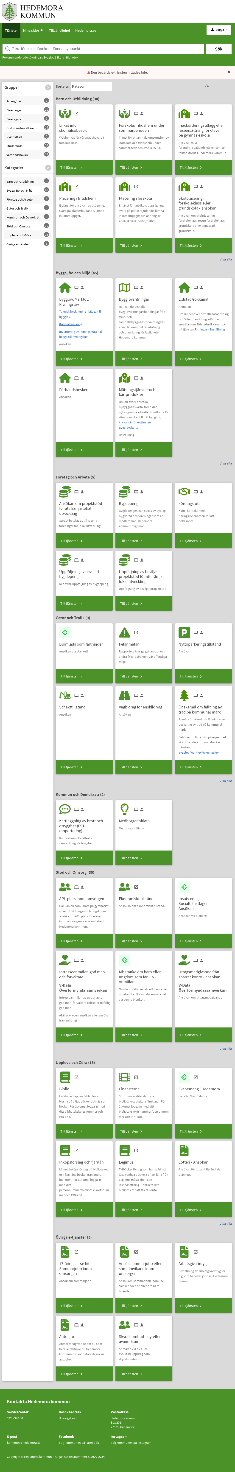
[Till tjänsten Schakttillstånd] (74, 705)
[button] (48, 87)
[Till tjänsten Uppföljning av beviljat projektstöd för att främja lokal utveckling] (144, 575)
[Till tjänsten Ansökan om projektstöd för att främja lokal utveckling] (84, 507)
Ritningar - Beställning (210, 329)
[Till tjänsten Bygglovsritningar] (136, 297)
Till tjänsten (69, 167)
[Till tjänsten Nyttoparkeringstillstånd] (201, 642)
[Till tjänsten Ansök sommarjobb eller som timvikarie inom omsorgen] (144, 1267)
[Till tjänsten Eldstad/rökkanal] (195, 297)
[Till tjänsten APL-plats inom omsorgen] (83, 897)
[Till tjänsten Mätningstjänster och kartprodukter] (144, 390)
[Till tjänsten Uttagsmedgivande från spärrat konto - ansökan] (204, 972)
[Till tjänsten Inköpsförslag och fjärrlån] (83, 1160)
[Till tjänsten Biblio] (66, 1087)
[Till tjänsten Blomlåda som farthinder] (82, 642)
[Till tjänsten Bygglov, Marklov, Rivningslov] (84, 300)
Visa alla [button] (226, 259)
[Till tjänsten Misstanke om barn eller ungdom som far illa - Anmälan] (144, 975)
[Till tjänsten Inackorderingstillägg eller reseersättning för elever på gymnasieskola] (204, 128)
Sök (218, 49)
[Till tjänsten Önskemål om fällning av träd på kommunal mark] (204, 707)
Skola (60, 57)
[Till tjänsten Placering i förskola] (137, 196)
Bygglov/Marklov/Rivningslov (199, 752)
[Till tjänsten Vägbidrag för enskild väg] (142, 705)
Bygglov (48, 57)
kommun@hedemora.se (23, 1443)
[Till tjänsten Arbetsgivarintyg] (194, 1262)
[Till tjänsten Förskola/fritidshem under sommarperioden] (144, 126)
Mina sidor (33, 30)
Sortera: (62, 86)
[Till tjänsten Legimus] (128, 1160)
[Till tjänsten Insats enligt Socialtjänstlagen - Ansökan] (204, 902)
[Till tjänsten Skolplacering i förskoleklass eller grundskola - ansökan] (204, 201)
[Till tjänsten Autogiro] (68, 1335)
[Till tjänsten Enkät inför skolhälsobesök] (84, 126)
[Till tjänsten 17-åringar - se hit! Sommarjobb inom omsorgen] (84, 1267)
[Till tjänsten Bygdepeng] (130, 502)
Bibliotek (72, 57)
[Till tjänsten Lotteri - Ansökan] (195, 1160)
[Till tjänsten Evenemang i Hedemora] (201, 1087)
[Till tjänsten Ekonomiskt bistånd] (138, 897)
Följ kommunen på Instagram (131, 1443)
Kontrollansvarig (70, 324)
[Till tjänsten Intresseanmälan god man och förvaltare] (84, 972)
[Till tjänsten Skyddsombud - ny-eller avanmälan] (144, 1337)
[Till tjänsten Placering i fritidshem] (79, 196)
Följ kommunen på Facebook (79, 1443)
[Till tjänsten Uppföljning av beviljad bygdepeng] (84, 572)
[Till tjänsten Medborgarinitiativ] (136, 819)
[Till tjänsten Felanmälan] (131, 642)
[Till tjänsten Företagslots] (191, 502)
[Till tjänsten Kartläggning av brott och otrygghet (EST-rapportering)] (84, 824)
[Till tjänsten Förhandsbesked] (75, 388)
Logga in (219, 30)
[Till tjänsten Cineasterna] (131, 1087)
